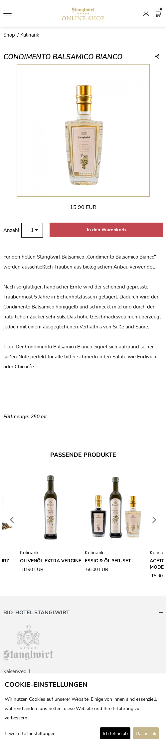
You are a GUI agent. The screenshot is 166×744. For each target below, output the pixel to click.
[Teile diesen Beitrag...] (157, 57)
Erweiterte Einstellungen (30, 733)
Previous (12, 520)
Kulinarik (29, 35)
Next (154, 520)
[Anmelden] (146, 13)
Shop (9, 35)
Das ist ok (146, 733)
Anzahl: (11, 230)
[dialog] (83, 708)
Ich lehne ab (115, 733)
